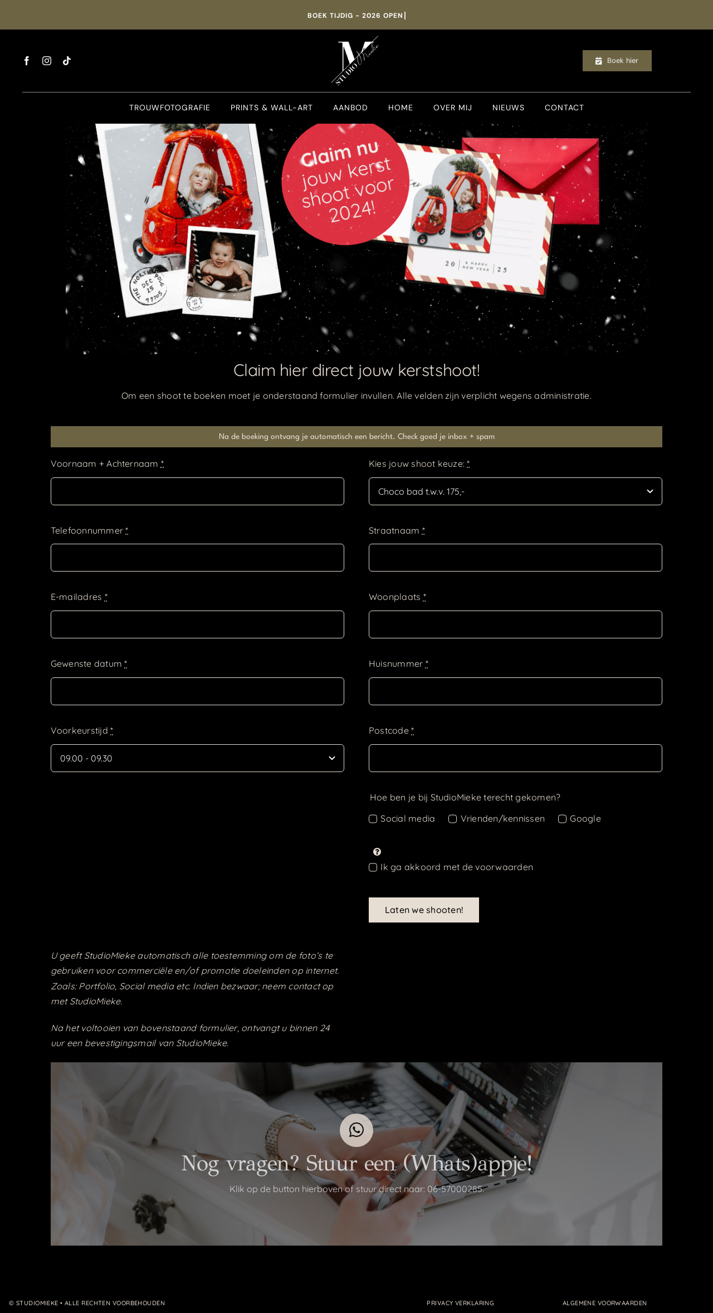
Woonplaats (397, 596)
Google (585, 818)
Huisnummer (398, 663)
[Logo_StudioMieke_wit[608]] (356, 34)
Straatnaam (397, 530)
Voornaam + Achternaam (107, 463)
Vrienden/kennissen (503, 818)
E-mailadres (79, 596)
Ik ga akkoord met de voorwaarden (456, 866)
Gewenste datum (89, 663)
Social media (407, 818)
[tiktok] (66, 60)
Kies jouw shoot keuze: (419, 463)
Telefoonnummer (90, 530)
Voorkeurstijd (82, 730)
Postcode (391, 730)
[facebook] (26, 60)
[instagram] (46, 60)
